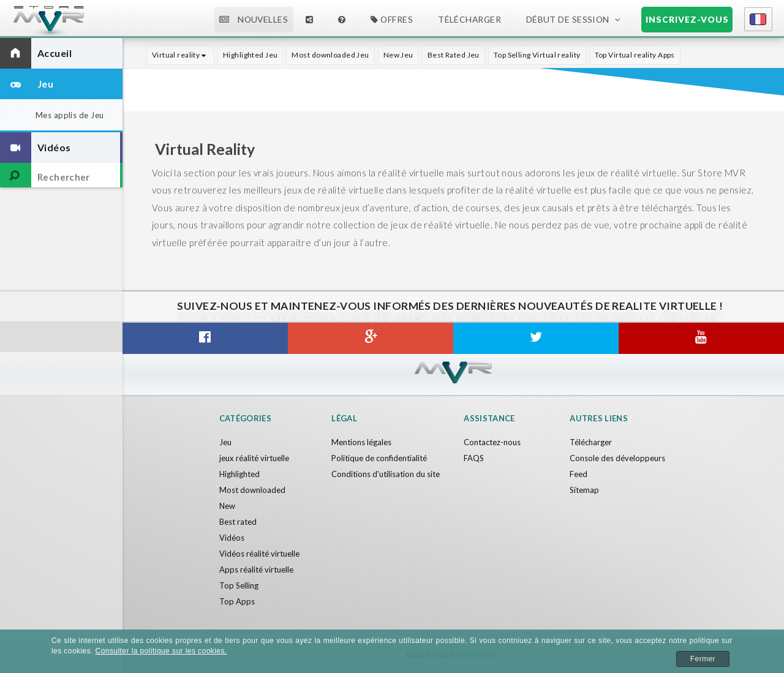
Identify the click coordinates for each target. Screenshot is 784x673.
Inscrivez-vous (687, 19)
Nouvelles (253, 19)
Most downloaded (252, 490)
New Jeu (398, 54)
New (227, 506)
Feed (578, 474)
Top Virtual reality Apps (635, 54)
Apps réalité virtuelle (256, 569)
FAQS (474, 458)
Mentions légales (361, 442)
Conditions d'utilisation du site (385, 474)
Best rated (238, 522)
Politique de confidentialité (379, 458)
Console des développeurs (617, 458)
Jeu (225, 442)
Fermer (702, 659)
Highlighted (239, 474)
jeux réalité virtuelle (254, 458)
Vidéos (231, 538)
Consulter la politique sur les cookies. (161, 651)
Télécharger (469, 19)
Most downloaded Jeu (330, 54)
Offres (392, 19)
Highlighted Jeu (250, 54)
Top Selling (238, 585)
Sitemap (584, 490)
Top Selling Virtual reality (537, 54)
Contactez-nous (492, 442)
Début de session (567, 19)
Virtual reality (180, 54)
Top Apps (237, 601)
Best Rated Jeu (454, 54)
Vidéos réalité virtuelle (259, 553)
